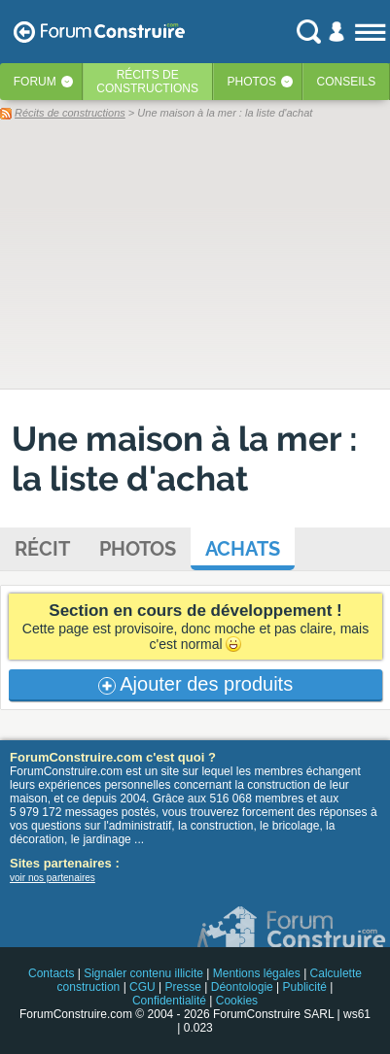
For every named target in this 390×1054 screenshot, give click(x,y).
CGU (142, 987)
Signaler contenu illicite (143, 973)
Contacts (51, 973)
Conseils (346, 81)
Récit (42, 549)
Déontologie (242, 987)
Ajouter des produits (195, 684)
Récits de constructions (70, 113)
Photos (252, 81)
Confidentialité (169, 1000)
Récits (147, 81)
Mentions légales (257, 973)
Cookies (237, 1000)
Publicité (305, 987)
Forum (35, 81)
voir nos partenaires (52, 877)
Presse (183, 987)
